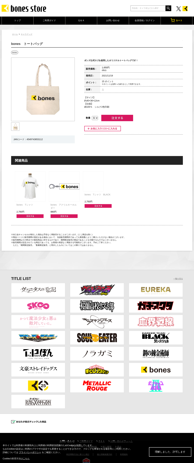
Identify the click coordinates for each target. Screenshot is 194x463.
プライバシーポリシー (30, 452)
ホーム (15, 34)
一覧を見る (178, 279)
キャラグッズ (26, 34)
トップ (17, 20)
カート (176, 20)
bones (14, 52)
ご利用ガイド (49, 20)
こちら (26, 458)
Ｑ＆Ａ (81, 20)
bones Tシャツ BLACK (98, 194)
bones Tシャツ (25, 204)
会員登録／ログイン (145, 20)
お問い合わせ (113, 20)
